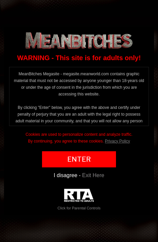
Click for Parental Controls (79, 199)
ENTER (79, 159)
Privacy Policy (117, 141)
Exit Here (93, 175)
